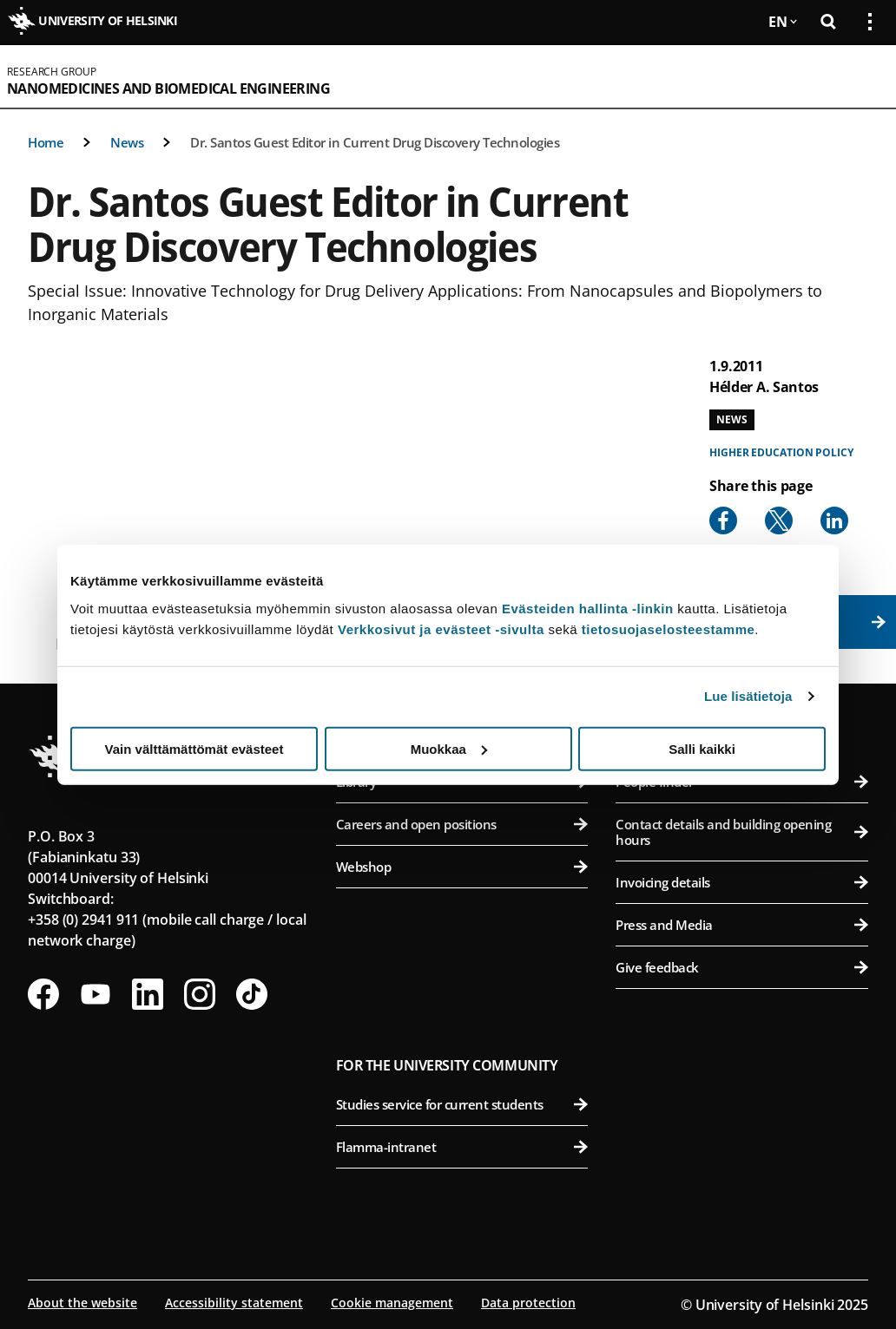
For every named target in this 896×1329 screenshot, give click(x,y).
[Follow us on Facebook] (43, 994)
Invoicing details (742, 882)
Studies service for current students (462, 1104)
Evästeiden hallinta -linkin (588, 607)
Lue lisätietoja (748, 696)
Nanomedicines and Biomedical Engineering (168, 88)
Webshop (462, 866)
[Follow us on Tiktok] (251, 994)
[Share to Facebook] (723, 520)
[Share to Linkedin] (834, 520)
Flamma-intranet (462, 1147)
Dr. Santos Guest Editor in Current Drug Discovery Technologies (374, 142)
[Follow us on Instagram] (199, 994)
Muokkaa (449, 748)
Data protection (528, 1302)
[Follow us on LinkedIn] (147, 994)
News (126, 142)
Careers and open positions (462, 824)
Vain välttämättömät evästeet (194, 748)
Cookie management (392, 1302)
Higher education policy (781, 452)
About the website (82, 1302)
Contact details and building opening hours (742, 831)
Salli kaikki (702, 748)
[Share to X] (779, 520)
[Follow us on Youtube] (95, 994)
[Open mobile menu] (863, 76)
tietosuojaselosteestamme (668, 628)
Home (45, 142)
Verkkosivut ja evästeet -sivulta (441, 628)
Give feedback (742, 967)
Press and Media (742, 924)
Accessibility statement (234, 1302)
